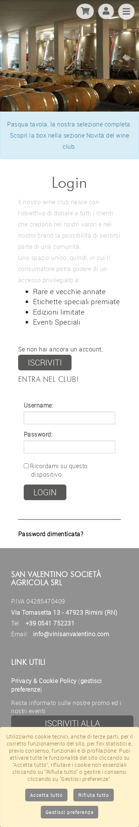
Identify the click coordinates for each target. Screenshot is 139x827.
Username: (38, 405)
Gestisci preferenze (70, 812)
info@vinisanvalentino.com (71, 634)
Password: (38, 434)
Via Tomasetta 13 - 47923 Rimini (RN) (64, 612)
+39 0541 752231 (50, 623)
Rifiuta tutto (93, 795)
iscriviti (45, 362)
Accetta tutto (46, 795)
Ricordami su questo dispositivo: (56, 470)
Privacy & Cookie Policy (44, 681)
